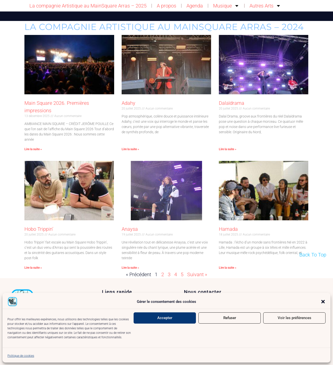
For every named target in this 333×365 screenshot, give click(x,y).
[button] (323, 301)
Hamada (228, 229)
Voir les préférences (294, 318)
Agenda (194, 6)
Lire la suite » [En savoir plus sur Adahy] (130, 149)
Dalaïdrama (231, 103)
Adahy (128, 103)
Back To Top (312, 255)
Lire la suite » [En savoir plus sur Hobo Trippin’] (33, 267)
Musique (226, 6)
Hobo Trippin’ (38, 229)
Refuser (229, 318)
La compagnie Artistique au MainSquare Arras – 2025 (88, 6)
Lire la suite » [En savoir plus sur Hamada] (227, 267)
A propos (166, 6)
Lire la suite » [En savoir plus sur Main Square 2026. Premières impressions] (33, 149)
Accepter (164, 318)
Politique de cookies (20, 356)
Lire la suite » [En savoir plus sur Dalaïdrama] (227, 149)
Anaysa (130, 229)
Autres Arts (265, 6)
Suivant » (197, 274)
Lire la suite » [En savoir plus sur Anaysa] (130, 267)
